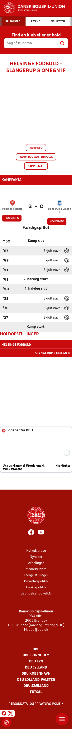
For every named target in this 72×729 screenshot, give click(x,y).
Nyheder (36, 556)
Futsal (36, 691)
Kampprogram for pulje (36, 157)
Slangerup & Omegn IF (59, 211)
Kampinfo (36, 148)
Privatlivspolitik (36, 581)
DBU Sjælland (36, 685)
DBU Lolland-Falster (36, 679)
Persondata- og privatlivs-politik (36, 703)
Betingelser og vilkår (36, 593)
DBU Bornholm (36, 655)
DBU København (36, 673)
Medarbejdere (36, 568)
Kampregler (36, 166)
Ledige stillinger (36, 575)
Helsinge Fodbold (12, 209)
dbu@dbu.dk (38, 629)
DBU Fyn (36, 661)
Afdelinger (36, 562)
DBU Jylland (36, 667)
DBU (36, 649)
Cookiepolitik (36, 587)
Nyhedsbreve (36, 550)
